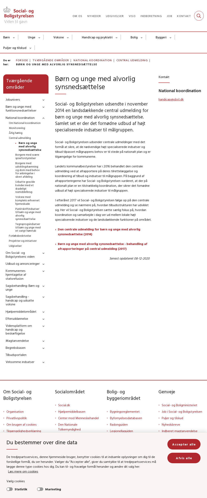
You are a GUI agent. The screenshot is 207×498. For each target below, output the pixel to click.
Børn (6, 37)
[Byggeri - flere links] (171, 37)
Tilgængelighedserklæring (23, 431)
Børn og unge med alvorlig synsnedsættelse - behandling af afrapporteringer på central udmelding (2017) (102, 246)
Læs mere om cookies (23, 471)
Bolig (134, 37)
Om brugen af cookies (21, 424)
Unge (31, 37)
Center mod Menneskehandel (78, 418)
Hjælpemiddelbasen (71, 411)
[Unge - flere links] (39, 37)
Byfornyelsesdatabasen (126, 418)
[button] (42, 100)
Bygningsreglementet (125, 411)
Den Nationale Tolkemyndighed (69, 426)
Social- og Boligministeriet (179, 405)
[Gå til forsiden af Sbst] (17, 15)
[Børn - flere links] (14, 37)
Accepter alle (184, 444)
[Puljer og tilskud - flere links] (30, 47)
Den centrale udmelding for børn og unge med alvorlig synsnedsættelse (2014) (99, 231)
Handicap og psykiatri (97, 37)
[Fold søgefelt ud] (199, 16)
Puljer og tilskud (14, 48)
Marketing (53, 489)
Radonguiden (119, 424)
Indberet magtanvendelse (179, 431)
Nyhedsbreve (171, 424)
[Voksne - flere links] (68, 37)
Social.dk (64, 405)
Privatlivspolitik (16, 418)
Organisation (15, 411)
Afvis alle (184, 458)
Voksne (58, 37)
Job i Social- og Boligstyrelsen (182, 411)
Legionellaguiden (121, 431)
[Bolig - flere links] (142, 37)
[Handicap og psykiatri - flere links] (117, 37)
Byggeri (161, 37)
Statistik (21, 489)
